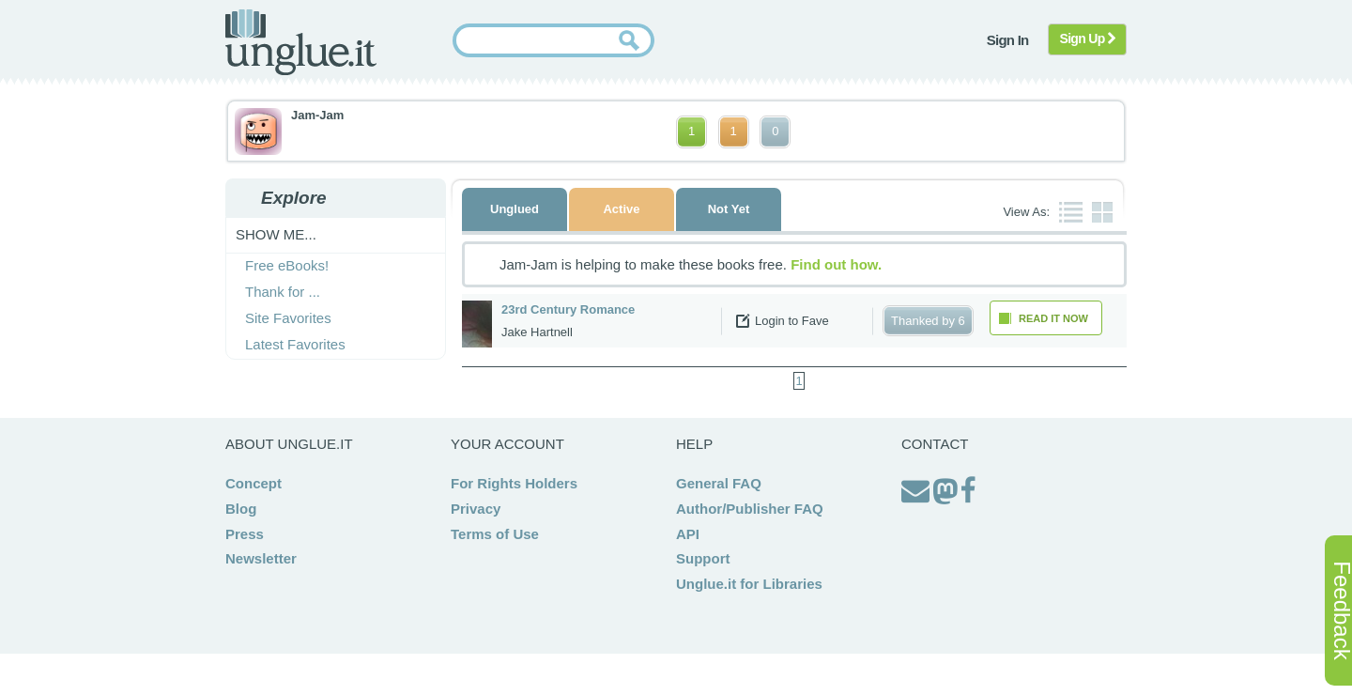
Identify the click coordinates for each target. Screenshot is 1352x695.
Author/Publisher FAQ (749, 509)
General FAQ (718, 483)
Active (621, 209)
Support (703, 558)
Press (244, 534)
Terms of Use (495, 534)
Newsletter (261, 558)
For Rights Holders (514, 483)
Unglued (514, 209)
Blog (240, 509)
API (687, 534)
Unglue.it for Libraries (749, 584)
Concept (253, 483)
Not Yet (729, 209)
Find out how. (836, 264)
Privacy (475, 509)
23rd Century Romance (568, 309)
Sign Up (1087, 38)
